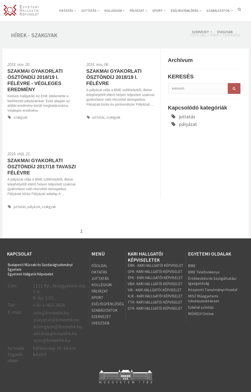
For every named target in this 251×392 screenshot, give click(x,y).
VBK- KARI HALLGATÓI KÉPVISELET (155, 284)
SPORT (159, 10)
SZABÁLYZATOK (219, 10)
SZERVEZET (202, 32)
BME (192, 265)
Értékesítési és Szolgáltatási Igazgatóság (212, 281)
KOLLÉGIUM (114, 10)
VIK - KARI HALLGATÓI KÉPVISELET (155, 290)
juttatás (182, 116)
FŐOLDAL (99, 265)
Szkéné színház (201, 307)
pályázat (183, 124)
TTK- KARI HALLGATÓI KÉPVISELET (155, 302)
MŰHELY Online (201, 313)
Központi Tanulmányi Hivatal (213, 289)
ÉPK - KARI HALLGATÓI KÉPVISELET (155, 277)
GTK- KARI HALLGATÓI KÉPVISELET (155, 308)
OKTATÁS (67, 10)
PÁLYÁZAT (138, 10)
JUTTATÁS (90, 10)
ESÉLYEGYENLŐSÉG (186, 10)
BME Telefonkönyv (203, 272)
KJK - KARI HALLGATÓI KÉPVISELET (155, 296)
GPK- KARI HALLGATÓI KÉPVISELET (155, 271)
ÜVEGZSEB (225, 32)
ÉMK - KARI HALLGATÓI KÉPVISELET (155, 265)
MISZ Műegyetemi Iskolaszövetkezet (203, 298)
